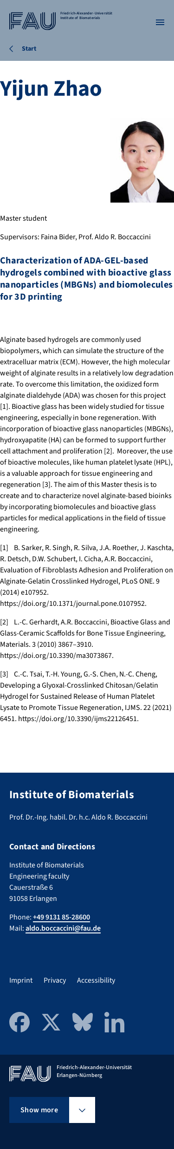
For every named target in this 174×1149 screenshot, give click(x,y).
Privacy (55, 980)
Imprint (20, 980)
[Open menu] (160, 22)
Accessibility (96, 980)
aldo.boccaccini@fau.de (63, 928)
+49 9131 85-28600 (61, 917)
